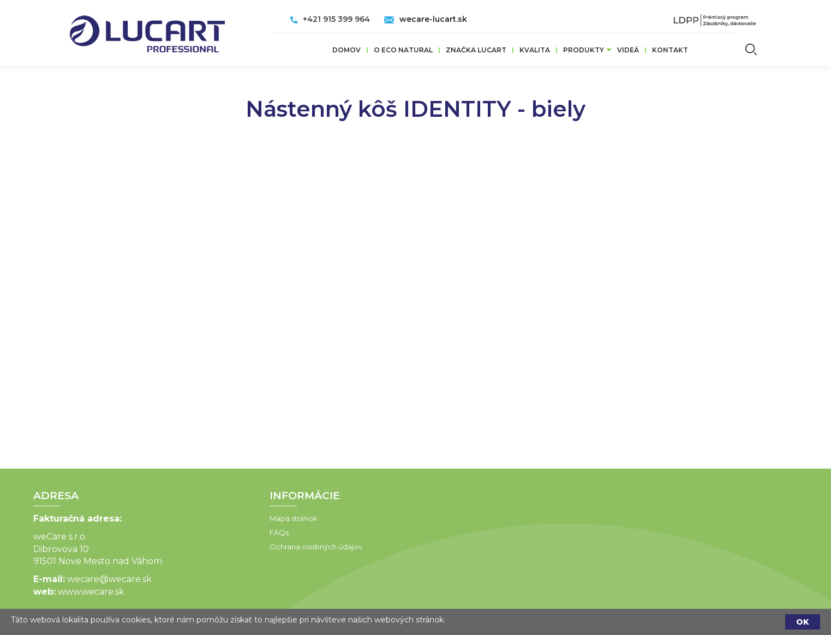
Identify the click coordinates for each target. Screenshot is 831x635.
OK (802, 622)
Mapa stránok (229, 518)
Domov (346, 50)
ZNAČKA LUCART (476, 50)
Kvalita (534, 50)
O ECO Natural (403, 50)
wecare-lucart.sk (433, 19)
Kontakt (670, 50)
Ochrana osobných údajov (251, 546)
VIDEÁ (628, 50)
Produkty (583, 50)
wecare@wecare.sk (45, 579)
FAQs (214, 532)
